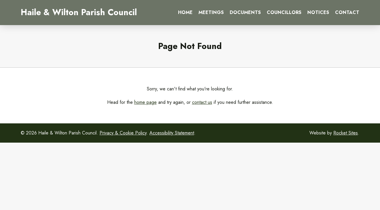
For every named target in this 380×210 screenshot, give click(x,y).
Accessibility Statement (171, 133)
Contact (347, 12)
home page (145, 102)
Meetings (211, 12)
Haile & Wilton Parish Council (79, 12)
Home (185, 12)
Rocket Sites (345, 133)
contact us (202, 102)
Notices (318, 12)
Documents (245, 12)
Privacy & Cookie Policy (123, 133)
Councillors (284, 12)
